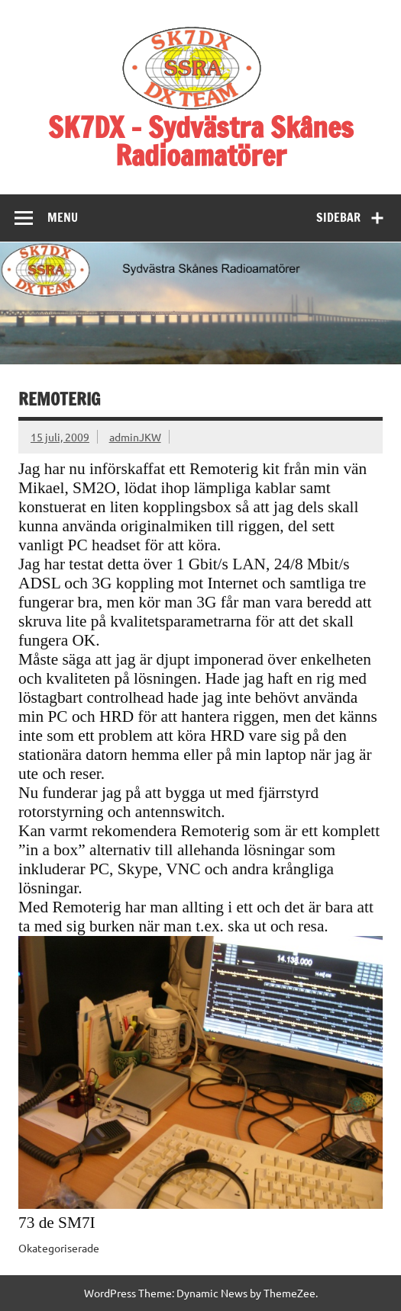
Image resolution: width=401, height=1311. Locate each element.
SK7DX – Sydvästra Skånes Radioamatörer (201, 141)
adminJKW (135, 437)
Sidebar (338, 217)
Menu (62, 217)
